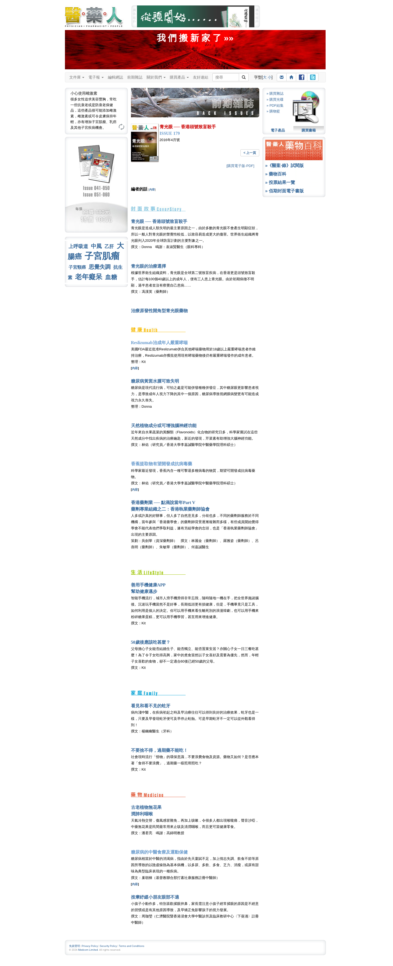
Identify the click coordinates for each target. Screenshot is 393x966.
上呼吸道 (78, 246)
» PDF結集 (275, 105)
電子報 (96, 77)
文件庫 (77, 77)
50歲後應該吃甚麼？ (150, 642)
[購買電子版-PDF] (240, 166)
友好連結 (200, 77)
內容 (152, 189)
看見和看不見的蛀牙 (150, 705)
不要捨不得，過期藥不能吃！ (159, 750)
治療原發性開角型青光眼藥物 (159, 310)
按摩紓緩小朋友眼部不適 (155, 897)
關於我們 (156, 77)
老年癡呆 (88, 277)
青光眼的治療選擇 (148, 266)
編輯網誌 (115, 77)
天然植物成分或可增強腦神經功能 (163, 425)
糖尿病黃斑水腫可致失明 (155, 381)
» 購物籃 (273, 111)
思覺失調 (100, 267)
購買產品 (179, 77)
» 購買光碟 (275, 99)
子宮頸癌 (77, 267)
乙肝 (109, 246)
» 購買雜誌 (275, 93)
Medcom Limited (88, 949)
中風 (96, 246)
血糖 (111, 277)
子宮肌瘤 (102, 256)
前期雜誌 (134, 77)
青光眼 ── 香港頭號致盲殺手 (159, 221)
